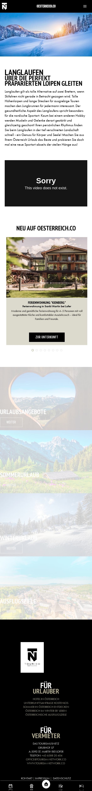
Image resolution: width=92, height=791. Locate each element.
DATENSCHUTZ (62, 778)
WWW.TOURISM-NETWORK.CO (46, 763)
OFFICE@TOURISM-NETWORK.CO (46, 759)
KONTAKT (26, 778)
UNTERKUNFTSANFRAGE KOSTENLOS (46, 703)
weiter (11, 422)
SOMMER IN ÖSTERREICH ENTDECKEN (46, 707)
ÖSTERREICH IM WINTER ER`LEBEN (46, 710)
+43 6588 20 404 (52, 755)
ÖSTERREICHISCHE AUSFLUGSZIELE (46, 714)
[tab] (33, 350)
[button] (83, 6)
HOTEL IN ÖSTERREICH (46, 699)
